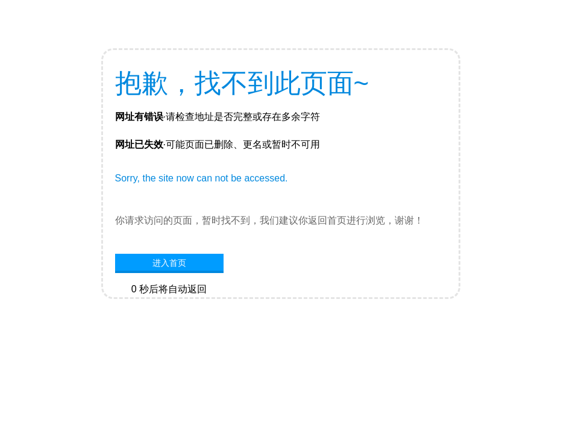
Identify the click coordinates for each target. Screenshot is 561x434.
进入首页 (169, 263)
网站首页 (169, 307)
